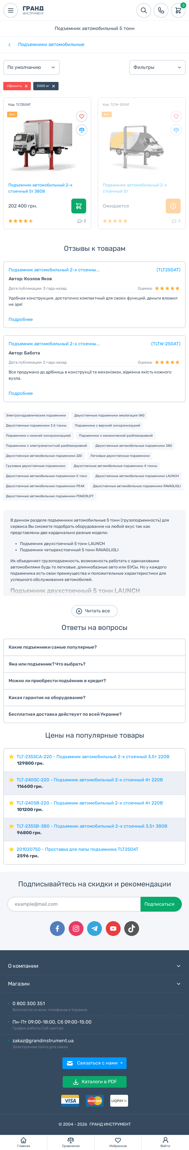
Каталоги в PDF (94, 1082)
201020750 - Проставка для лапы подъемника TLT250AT (77, 850)
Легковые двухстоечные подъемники (120, 456)
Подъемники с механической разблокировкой (116, 436)
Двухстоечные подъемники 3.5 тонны (36, 426)
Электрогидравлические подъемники (36, 416)
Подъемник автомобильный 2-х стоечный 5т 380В (41, 188)
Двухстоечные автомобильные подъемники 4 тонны (115, 466)
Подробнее (21, 320)
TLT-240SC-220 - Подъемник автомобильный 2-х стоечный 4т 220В (90, 780)
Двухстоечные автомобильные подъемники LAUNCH (137, 477)
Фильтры (157, 67)
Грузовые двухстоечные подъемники (35, 466)
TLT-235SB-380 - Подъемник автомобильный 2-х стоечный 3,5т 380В (92, 826)
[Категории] (9, 44)
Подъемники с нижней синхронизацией (38, 436)
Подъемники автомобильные (51, 44)
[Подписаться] (74, 904)
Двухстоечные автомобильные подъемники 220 (44, 456)
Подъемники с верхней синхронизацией (107, 426)
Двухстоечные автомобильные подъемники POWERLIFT (50, 497)
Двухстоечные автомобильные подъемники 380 (133, 446)
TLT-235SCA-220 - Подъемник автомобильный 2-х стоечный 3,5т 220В (93, 757)
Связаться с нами (92, 1063)
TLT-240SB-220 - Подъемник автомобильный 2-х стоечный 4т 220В (90, 803)
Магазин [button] (94, 984)
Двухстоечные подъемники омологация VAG (109, 416)
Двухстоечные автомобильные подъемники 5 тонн (46, 477)
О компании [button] (94, 967)
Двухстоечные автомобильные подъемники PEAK (45, 487)
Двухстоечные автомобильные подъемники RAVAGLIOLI (137, 487)
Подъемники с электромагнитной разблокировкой (46, 446)
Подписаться (159, 904)
